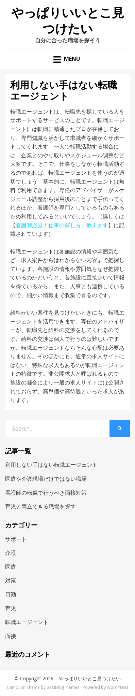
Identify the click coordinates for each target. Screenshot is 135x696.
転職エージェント (27, 622)
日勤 (10, 594)
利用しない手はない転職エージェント (51, 464)
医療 (10, 566)
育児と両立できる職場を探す (40, 506)
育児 (10, 608)
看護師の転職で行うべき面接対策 (46, 492)
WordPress (117, 687)
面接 (10, 636)
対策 (10, 580)
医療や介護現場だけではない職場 (46, 478)
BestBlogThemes (63, 687)
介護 (10, 552)
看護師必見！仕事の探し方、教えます (62, 225)
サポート (16, 539)
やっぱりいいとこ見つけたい (90, 678)
